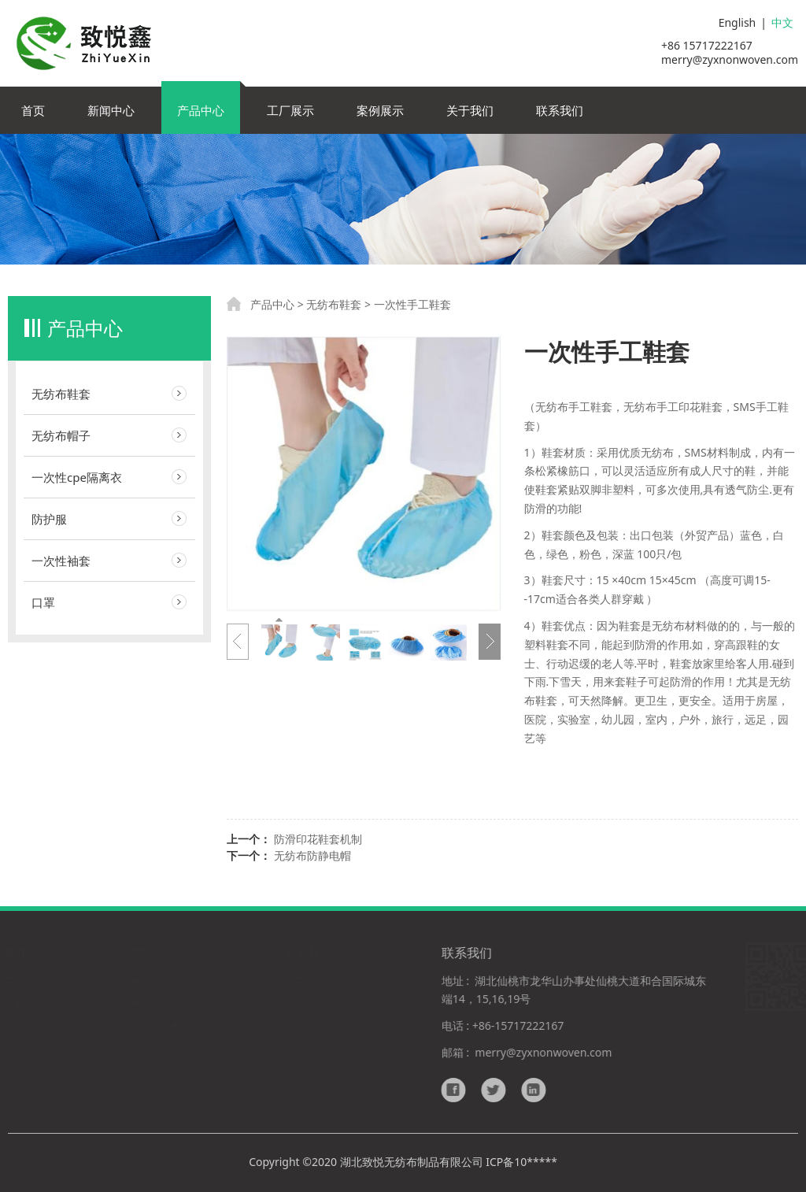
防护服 (49, 519)
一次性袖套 (61, 560)
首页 (33, 110)
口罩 (43, 602)
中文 (782, 22)
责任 (294, 1048)
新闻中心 (111, 110)
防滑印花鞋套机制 (318, 838)
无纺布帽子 (61, 435)
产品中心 (200, 110)
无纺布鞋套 (61, 394)
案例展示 (380, 110)
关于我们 (470, 110)
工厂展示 (290, 110)
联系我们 (559, 110)
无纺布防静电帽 (312, 855)
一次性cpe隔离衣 (76, 477)
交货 (294, 1026)
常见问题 (305, 1070)
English (737, 22)
